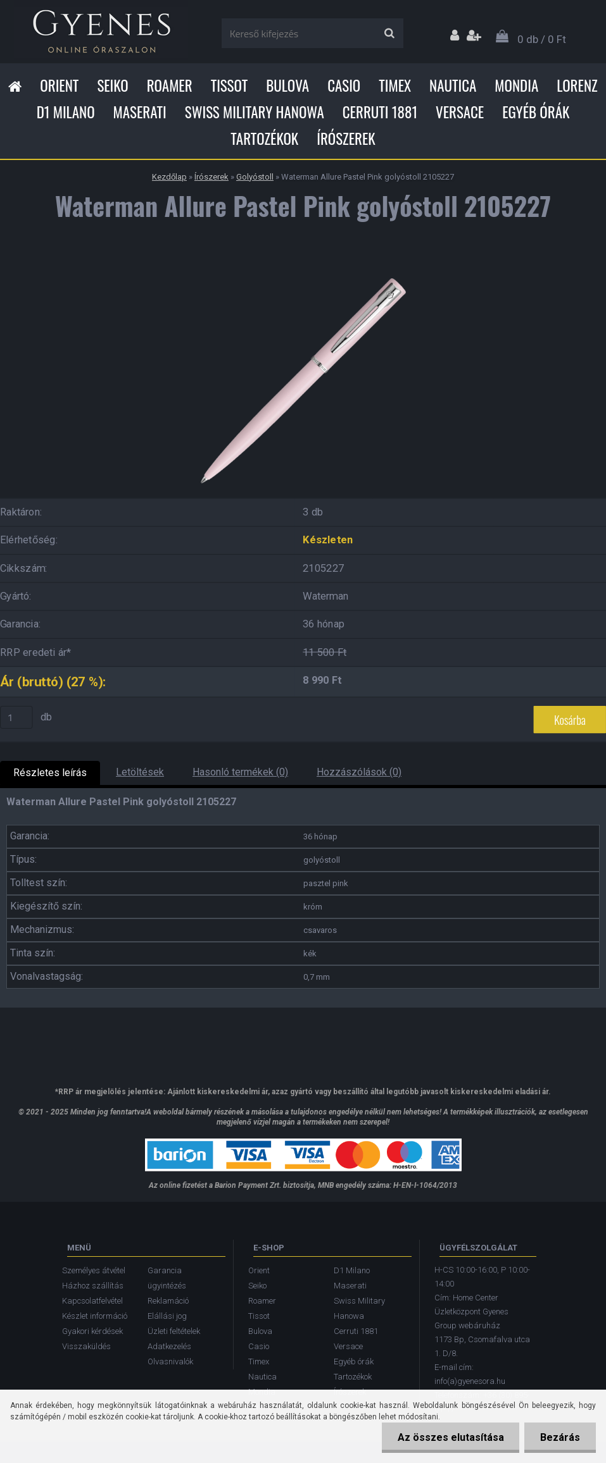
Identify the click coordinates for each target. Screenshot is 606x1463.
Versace (460, 112)
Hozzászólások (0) (359, 772)
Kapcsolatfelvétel (92, 1301)
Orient (59, 85)
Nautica (452, 85)
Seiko (112, 85)
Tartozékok (264, 138)
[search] (389, 34)
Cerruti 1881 (380, 112)
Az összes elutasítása (450, 1437)
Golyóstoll (255, 177)
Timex (395, 85)
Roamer (170, 85)
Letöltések (140, 772)
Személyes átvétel (93, 1270)
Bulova (287, 85)
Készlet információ (94, 1316)
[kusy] (16, 717)
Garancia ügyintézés (167, 1278)
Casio (343, 85)
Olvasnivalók (170, 1361)
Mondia (516, 85)
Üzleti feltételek (174, 1331)
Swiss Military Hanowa (254, 112)
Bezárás (560, 1437)
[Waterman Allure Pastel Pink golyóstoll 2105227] (303, 265)
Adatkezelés (169, 1346)
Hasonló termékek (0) (240, 772)
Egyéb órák (535, 112)
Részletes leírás (50, 773)
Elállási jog (167, 1316)
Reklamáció (168, 1301)
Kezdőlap (169, 177)
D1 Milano (66, 112)
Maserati (140, 112)
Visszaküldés (86, 1346)
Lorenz (577, 85)
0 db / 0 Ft (541, 39)
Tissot (229, 85)
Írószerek (346, 138)
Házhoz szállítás (92, 1285)
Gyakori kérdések (92, 1331)
